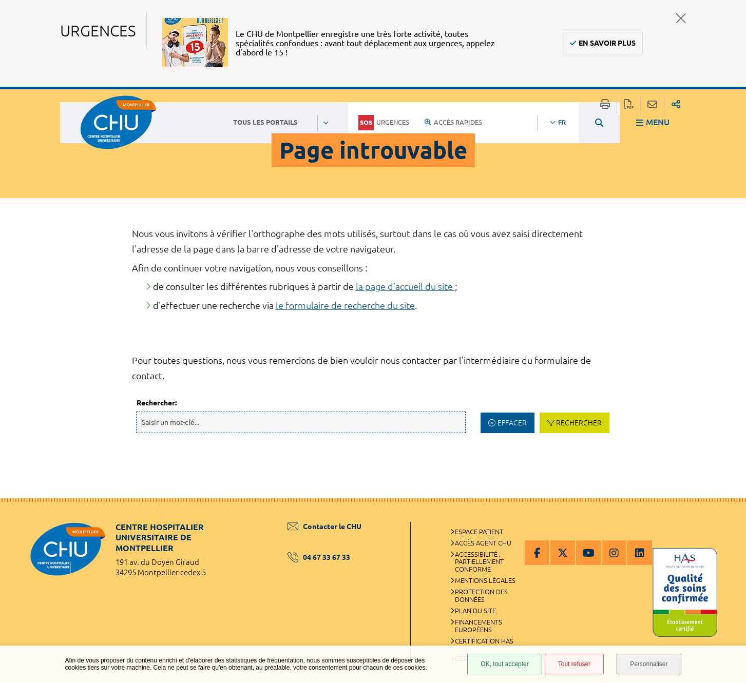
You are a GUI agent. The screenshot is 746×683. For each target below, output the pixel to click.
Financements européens (478, 625)
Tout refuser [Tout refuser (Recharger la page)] (574, 664)
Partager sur (675, 105)
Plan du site (475, 610)
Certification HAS (484, 641)
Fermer (681, 18)
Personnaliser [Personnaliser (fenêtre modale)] (648, 664)
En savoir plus (607, 43)
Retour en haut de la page (728, 518)
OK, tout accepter (504, 664)
